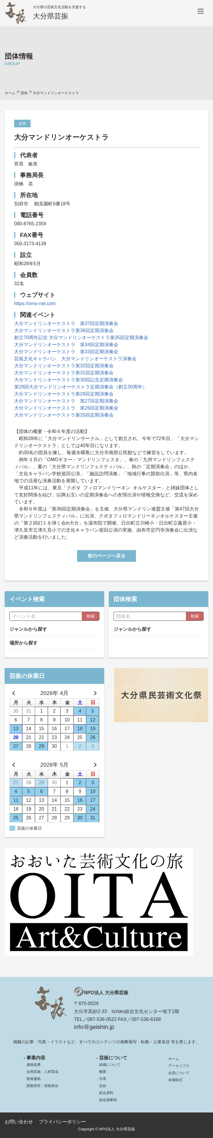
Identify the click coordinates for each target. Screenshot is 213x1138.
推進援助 (33, 1079)
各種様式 (175, 1080)
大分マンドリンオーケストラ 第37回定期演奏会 (66, 323)
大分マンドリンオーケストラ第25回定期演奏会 (64, 414)
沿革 (102, 1079)
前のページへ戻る (106, 555)
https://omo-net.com (35, 303)
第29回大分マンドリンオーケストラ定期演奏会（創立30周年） (80, 386)
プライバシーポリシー (62, 1121)
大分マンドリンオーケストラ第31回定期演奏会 (64, 372)
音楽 (22, 123)
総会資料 (106, 1093)
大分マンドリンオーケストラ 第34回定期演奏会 (66, 344)
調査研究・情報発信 (42, 1086)
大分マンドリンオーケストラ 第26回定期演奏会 (66, 407)
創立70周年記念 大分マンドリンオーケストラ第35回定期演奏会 (81, 337)
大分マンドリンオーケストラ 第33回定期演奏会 (66, 351)
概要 (102, 1072)
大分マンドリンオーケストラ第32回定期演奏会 (64, 365)
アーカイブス (178, 1066)
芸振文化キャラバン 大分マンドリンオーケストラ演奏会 (75, 358)
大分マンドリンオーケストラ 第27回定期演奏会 (66, 400)
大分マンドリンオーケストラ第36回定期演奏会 (64, 330)
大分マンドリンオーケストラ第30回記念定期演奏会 (68, 379)
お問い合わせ (19, 1121)
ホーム (173, 1059)
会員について (178, 1073)
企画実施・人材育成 (42, 1072)
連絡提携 (33, 1065)
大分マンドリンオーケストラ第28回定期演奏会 (64, 393)
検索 (90, 616)
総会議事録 (108, 1100)
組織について (109, 1065)
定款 (102, 1086)
